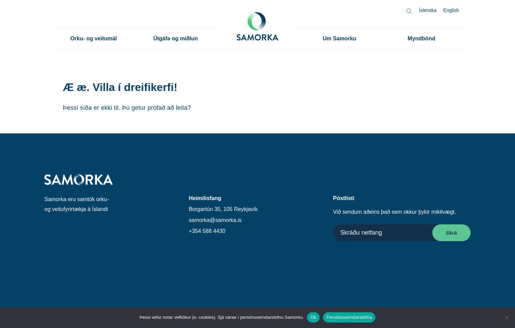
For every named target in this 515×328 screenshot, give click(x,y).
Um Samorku (340, 38)
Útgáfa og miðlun (175, 38)
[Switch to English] (451, 10)
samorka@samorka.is (215, 220)
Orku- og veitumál (93, 38)
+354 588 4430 (207, 231)
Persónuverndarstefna (349, 317)
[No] (506, 317)
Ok (313, 317)
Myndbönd (421, 38)
